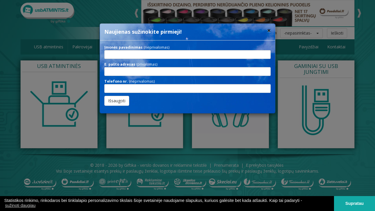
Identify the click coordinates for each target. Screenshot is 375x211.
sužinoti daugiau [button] (20, 205)
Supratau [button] (354, 203)
